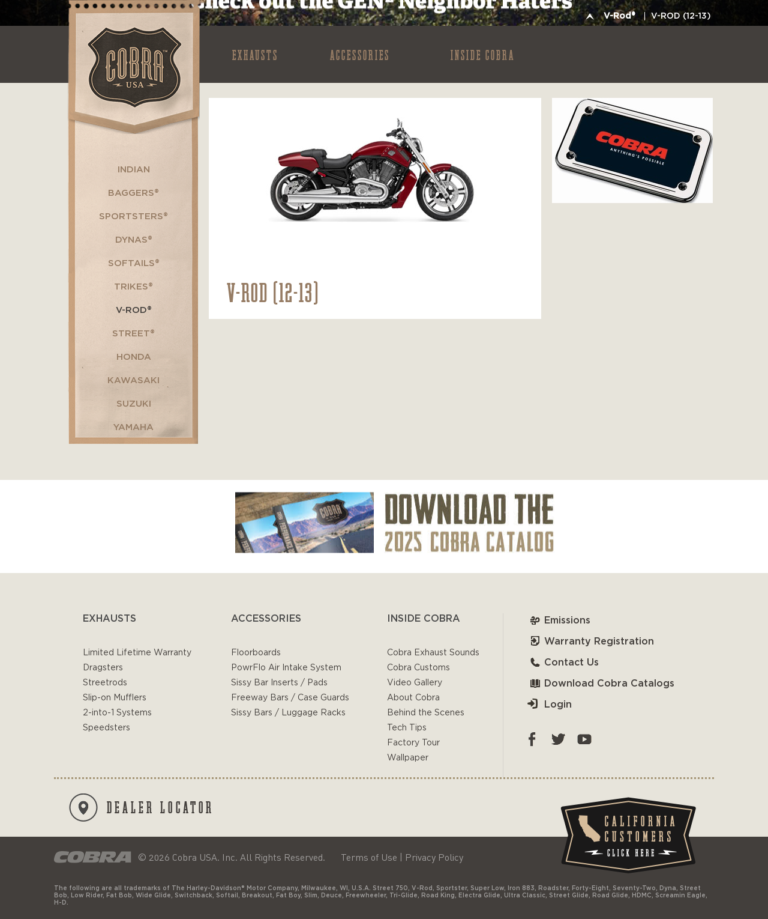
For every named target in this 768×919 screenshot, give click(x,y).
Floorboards (256, 653)
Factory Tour (413, 743)
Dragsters (103, 668)
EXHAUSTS (255, 54)
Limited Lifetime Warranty (137, 653)
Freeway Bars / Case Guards (290, 698)
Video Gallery (414, 683)
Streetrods (105, 683)
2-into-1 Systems (117, 713)
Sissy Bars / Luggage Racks (288, 713)
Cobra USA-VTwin (133, 67)
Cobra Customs (418, 668)
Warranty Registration (590, 641)
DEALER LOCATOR (141, 807)
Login (549, 704)
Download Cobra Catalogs (600, 683)
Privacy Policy (434, 857)
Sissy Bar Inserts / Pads (279, 683)
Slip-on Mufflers (114, 698)
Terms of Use (369, 857)
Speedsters (106, 728)
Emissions (558, 620)
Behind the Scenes (425, 713)
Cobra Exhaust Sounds (433, 653)
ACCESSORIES (360, 54)
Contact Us (563, 662)
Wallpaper (407, 758)
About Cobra (413, 698)
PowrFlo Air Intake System (286, 668)
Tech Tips (407, 728)
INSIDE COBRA (483, 54)
